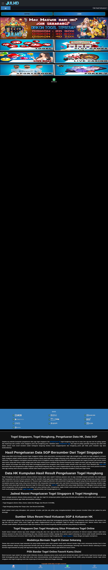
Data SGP (103, 464)
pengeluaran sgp (64, 443)
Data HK (54, 485)
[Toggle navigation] (3, 3)
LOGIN (79, 14)
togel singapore (68, 536)
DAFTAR (26, 14)
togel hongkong (28, 489)
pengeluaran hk (55, 441)
